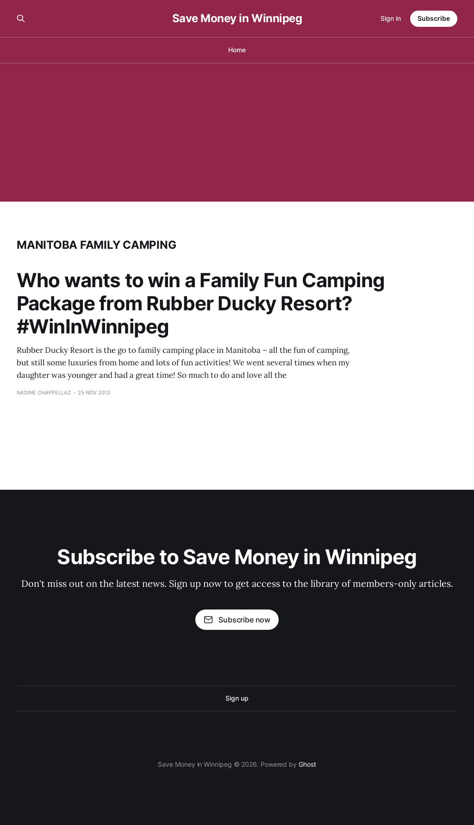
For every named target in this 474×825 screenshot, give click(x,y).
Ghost (307, 764)
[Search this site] (21, 18)
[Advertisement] (237, 132)
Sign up (236, 698)
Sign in (390, 18)
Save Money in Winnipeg (237, 18)
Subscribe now (237, 619)
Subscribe (434, 18)
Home (237, 50)
